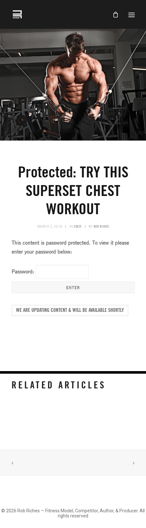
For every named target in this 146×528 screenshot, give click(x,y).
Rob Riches (101, 226)
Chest (78, 226)
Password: (50, 271)
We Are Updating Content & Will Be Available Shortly (70, 310)
